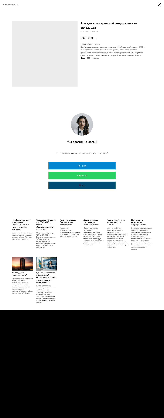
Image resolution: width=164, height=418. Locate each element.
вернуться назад (11, 4)
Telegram (82, 165)
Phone (82, 185)
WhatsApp (82, 175)
